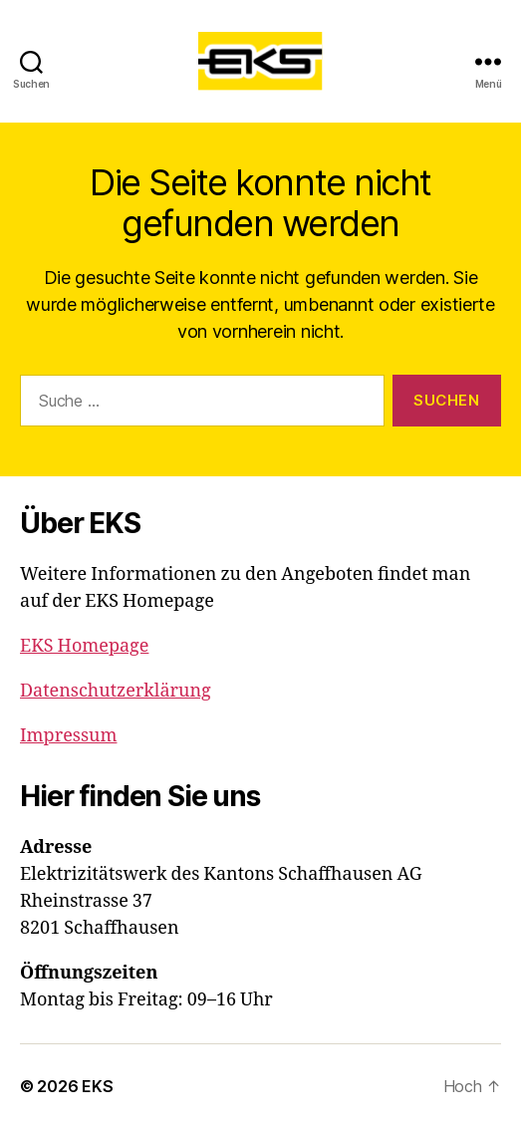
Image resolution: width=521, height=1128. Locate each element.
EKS (97, 1086)
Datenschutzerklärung (115, 691)
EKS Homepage (84, 646)
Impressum (68, 735)
